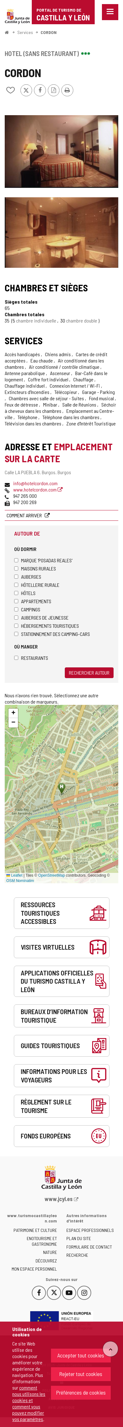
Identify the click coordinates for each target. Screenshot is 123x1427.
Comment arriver (25, 515)
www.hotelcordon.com (38, 489)
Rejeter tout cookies (80, 1373)
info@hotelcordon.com (35, 483)
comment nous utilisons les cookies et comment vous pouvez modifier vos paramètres (28, 1403)
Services (25, 32)
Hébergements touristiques (46, 626)
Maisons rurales (35, 568)
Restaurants (31, 658)
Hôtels (25, 593)
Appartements (32, 601)
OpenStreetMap (51, 875)
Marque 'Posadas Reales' (43, 560)
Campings (27, 609)
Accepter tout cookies (80, 1355)
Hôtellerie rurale (36, 585)
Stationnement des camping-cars (52, 634)
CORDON (49, 32)
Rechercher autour (89, 673)
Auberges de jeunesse (41, 618)
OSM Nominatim (20, 881)
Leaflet (14, 875)
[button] (13, 713)
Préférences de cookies (81, 1392)
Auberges (27, 577)
